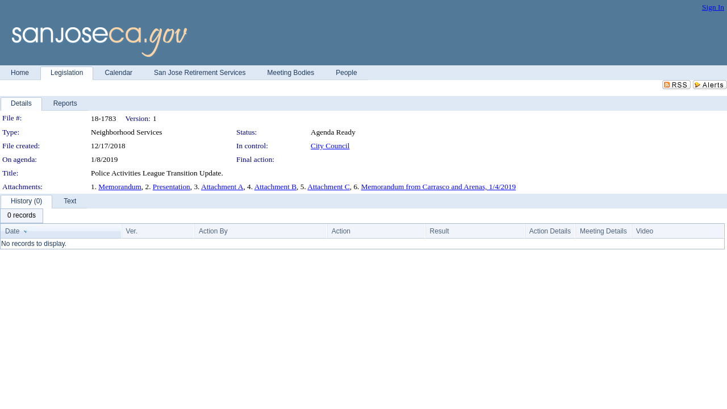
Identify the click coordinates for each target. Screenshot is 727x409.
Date (12, 231)
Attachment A (222, 186)
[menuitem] (22, 216)
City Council (330, 145)
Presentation (171, 186)
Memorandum (119, 186)
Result (439, 231)
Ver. (132, 231)
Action (341, 231)
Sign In (713, 7)
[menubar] (21, 215)
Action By (213, 231)
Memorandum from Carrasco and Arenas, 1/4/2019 (438, 186)
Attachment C (328, 186)
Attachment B (275, 186)
